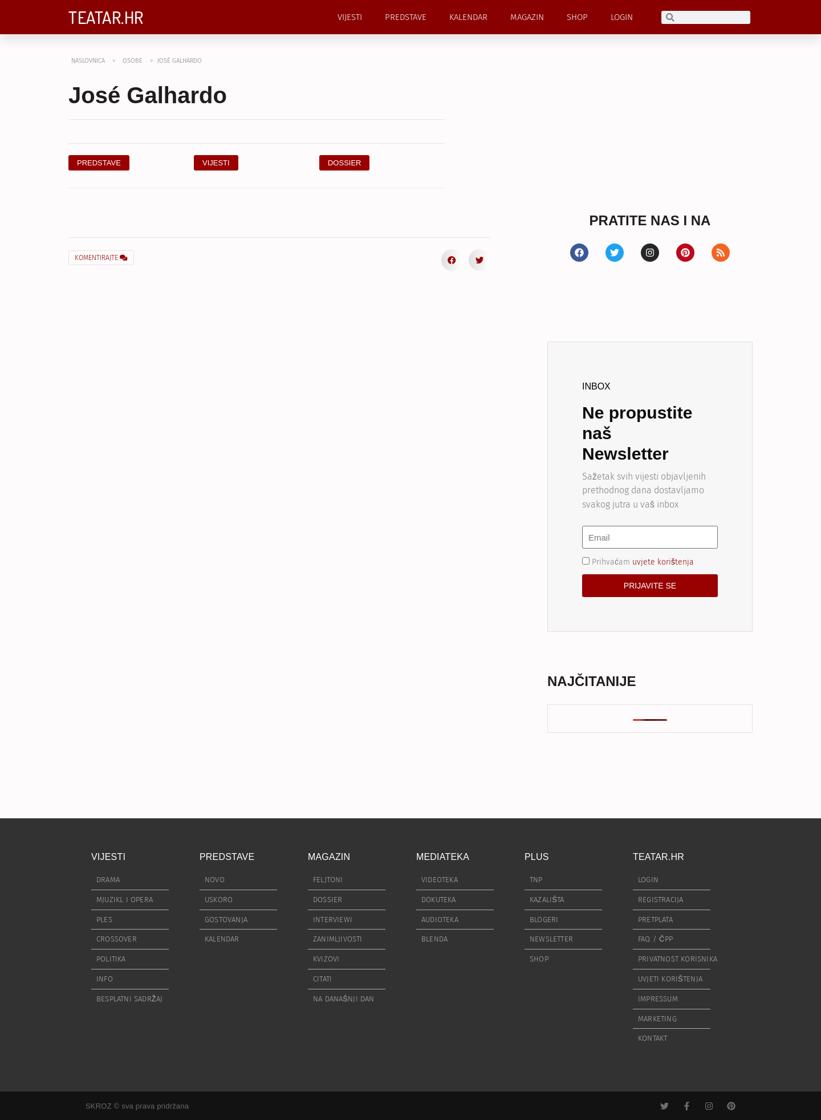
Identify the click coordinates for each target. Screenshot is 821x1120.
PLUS (537, 857)
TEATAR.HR (106, 17)
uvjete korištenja (663, 562)
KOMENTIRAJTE (101, 258)
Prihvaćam (643, 562)
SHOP (577, 17)
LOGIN (622, 17)
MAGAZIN (527, 17)
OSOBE (133, 60)
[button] (344, 163)
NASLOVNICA (88, 60)
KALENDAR (468, 17)
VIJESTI (350, 17)
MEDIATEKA (442, 857)
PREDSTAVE (405, 17)
